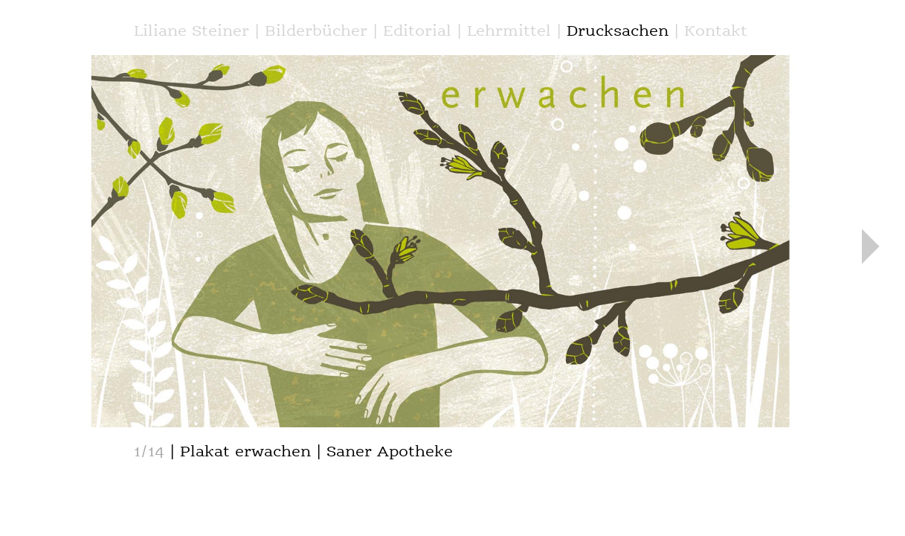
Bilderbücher (316, 31)
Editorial (417, 31)
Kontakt (715, 31)
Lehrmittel (509, 31)
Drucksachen (618, 31)
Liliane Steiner (191, 31)
